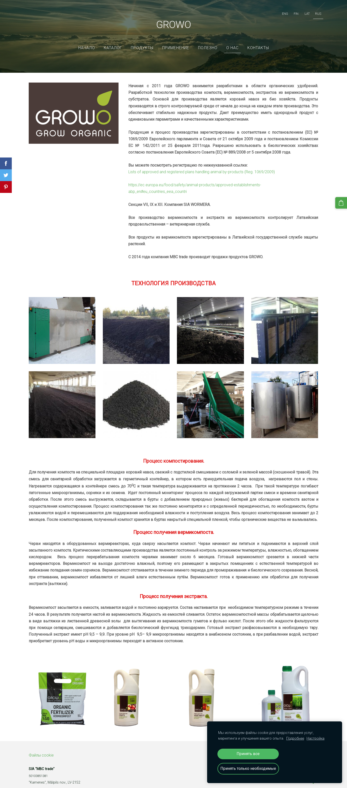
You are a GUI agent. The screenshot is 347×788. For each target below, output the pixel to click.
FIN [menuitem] (291, 11)
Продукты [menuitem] (142, 40)
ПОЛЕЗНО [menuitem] (207, 40)
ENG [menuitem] (280, 11)
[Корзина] (342, 201)
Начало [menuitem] (86, 40)
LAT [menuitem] (302, 11)
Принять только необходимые (248, 768)
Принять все (248, 753)
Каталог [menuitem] (113, 40)
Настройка (315, 738)
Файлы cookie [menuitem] (41, 747)
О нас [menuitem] (232, 40)
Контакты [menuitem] (258, 40)
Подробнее (295, 738)
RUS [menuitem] (313, 11)
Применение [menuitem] (175, 40)
